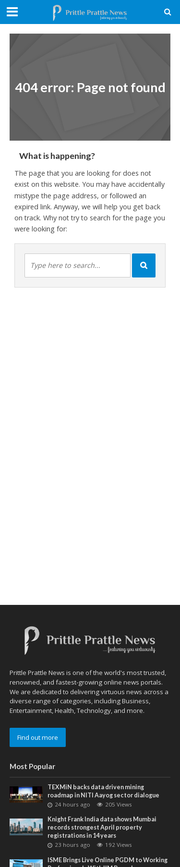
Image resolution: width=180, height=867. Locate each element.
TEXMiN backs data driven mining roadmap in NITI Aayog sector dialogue (103, 791)
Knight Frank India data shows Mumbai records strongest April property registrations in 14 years (102, 827)
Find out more (37, 737)
